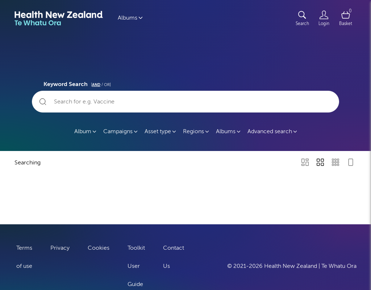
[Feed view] (351, 163)
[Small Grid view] (335, 163)
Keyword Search (78, 83)
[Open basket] (346, 18)
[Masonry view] (305, 163)
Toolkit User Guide (136, 265)
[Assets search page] (302, 18)
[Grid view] (320, 163)
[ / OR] (101, 84)
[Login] (324, 18)
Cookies (98, 247)
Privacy (60, 247)
